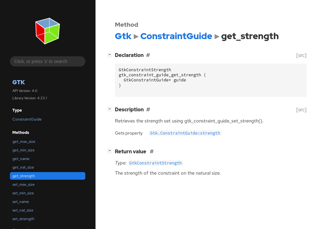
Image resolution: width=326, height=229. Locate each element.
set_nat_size (22, 210)
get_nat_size (23, 167)
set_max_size (23, 184)
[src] (301, 55)
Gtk (18, 82)
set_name (20, 201)
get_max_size (23, 141)
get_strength (23, 175)
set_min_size (23, 193)
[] (111, 54)
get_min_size (23, 150)
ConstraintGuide (27, 119)
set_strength (23, 218)
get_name (21, 158)
